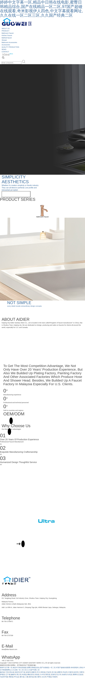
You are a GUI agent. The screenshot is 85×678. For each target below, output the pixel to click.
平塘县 (49, 677)
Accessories (6, 45)
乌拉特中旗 (4, 677)
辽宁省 (8, 674)
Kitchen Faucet (7, 35)
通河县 (31, 677)
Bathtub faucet (7, 38)
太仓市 (44, 677)
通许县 (22, 677)
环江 (38, 672)
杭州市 (76, 672)
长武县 (69, 674)
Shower (4, 40)
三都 (26, 677)
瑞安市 (17, 672)
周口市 (18, 674)
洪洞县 (36, 674)
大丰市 (42, 674)
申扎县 (16, 677)
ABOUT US (6, 28)
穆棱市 (13, 674)
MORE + (6, 421)
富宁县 (22, 672)
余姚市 (64, 674)
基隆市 (33, 672)
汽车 (7, 672)
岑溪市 (70, 672)
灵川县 (54, 672)
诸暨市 (59, 672)
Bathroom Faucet (8, 33)
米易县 (24, 674)
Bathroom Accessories (9, 42)
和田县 (43, 672)
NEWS (4, 49)
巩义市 (58, 674)
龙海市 (53, 674)
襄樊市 (75, 674)
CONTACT (5, 52)
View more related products (16, 194)
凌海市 (28, 672)
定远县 (80, 674)
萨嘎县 (2, 674)
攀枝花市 (30, 674)
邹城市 (54, 677)
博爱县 (11, 677)
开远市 (48, 672)
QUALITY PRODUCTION (10, 47)
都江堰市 (37, 677)
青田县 (47, 674)
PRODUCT (5, 31)
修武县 (2, 672)
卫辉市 (81, 672)
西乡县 (11, 672)
